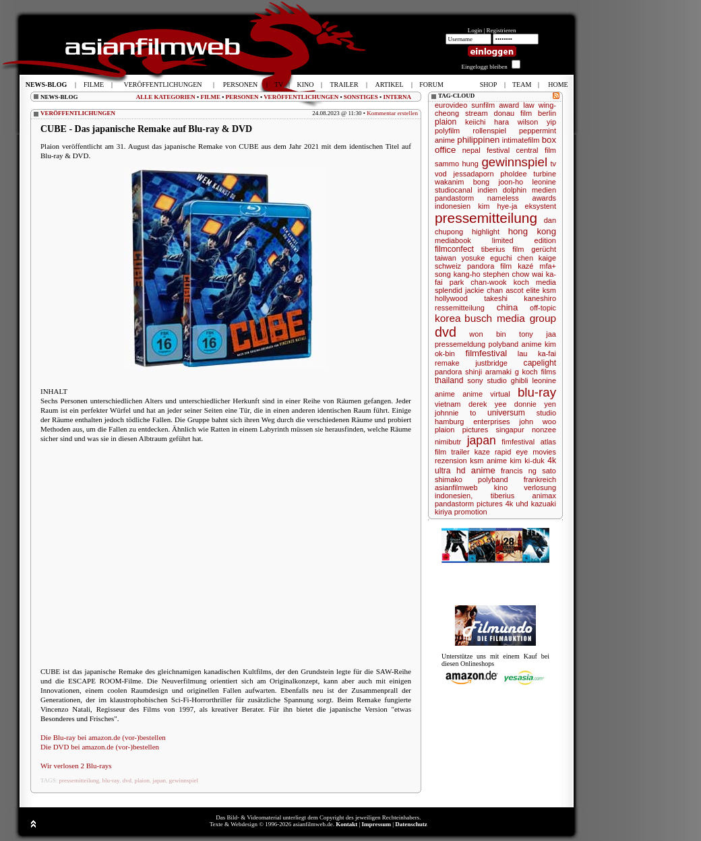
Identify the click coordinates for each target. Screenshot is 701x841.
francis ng (519, 471)
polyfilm (447, 131)
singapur (509, 430)
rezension (451, 461)
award (509, 105)
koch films (539, 372)
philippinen (478, 140)
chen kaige (536, 258)
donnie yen (535, 404)
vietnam (448, 404)
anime (483, 470)
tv (553, 164)
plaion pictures (461, 430)
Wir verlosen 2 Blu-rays (76, 766)
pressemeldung (460, 344)
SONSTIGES (361, 97)
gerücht (543, 249)
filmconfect (454, 249)
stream (476, 113)
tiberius (502, 496)
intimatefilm (521, 140)
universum (506, 412)
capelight (540, 363)
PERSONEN (242, 97)
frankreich (540, 479)
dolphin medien (529, 190)
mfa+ (547, 266)
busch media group (510, 318)
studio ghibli (507, 380)
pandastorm (454, 198)
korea (448, 318)
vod (441, 174)
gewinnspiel (183, 780)
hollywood (451, 298)
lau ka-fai (537, 353)
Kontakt (346, 824)
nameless (503, 198)
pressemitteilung (79, 780)
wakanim (449, 182)
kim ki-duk (527, 461)
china (507, 307)
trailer (460, 452)
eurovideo (451, 105)
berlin (547, 113)
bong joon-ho (498, 182)
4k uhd (517, 504)
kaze (482, 452)
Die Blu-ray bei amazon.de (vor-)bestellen (103, 737)
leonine (544, 182)
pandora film (489, 266)
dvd (126, 780)
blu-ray (110, 780)
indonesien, (454, 496)
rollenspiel (489, 131)
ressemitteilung (460, 308)
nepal (471, 150)
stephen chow (506, 274)
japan (159, 780)
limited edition (524, 240)
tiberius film (502, 249)
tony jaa (537, 334)
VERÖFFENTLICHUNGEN (301, 97)
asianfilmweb (456, 487)
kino (501, 487)
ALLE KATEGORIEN (165, 97)
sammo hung (457, 164)
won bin (487, 334)
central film (536, 150)
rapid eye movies (525, 452)
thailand (449, 380)
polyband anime (515, 344)
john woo (537, 421)
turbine (544, 174)
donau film (513, 113)
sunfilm (483, 105)
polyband (493, 479)
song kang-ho (458, 274)
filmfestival (487, 353)
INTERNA (397, 97)
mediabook (453, 240)
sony (475, 380)
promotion (470, 512)
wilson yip (537, 122)
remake (447, 363)
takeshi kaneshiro (520, 298)
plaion (142, 780)
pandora (448, 372)
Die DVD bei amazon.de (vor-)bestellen (99, 747)
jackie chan (484, 290)
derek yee (487, 404)
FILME (210, 97)
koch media (535, 282)
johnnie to (455, 413)
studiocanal (454, 190)
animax (544, 496)
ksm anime (488, 461)
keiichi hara (487, 122)
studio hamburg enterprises (495, 417)
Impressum (376, 824)
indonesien (452, 206)
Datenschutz (411, 824)
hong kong (532, 231)
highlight (485, 232)
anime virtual (486, 394)
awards (544, 198)
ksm (549, 290)
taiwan (445, 258)
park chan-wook (478, 282)
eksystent (540, 206)
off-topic (543, 308)
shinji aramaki (488, 372)
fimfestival (518, 442)
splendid (448, 290)
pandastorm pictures (469, 504)
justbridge (491, 363)
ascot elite (523, 290)
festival (498, 150)
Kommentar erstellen (392, 113)
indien (487, 190)
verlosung (540, 487)
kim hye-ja (497, 206)
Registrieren (501, 30)
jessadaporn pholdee (490, 174)
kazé (525, 266)
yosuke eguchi (487, 258)
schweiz (448, 266)
